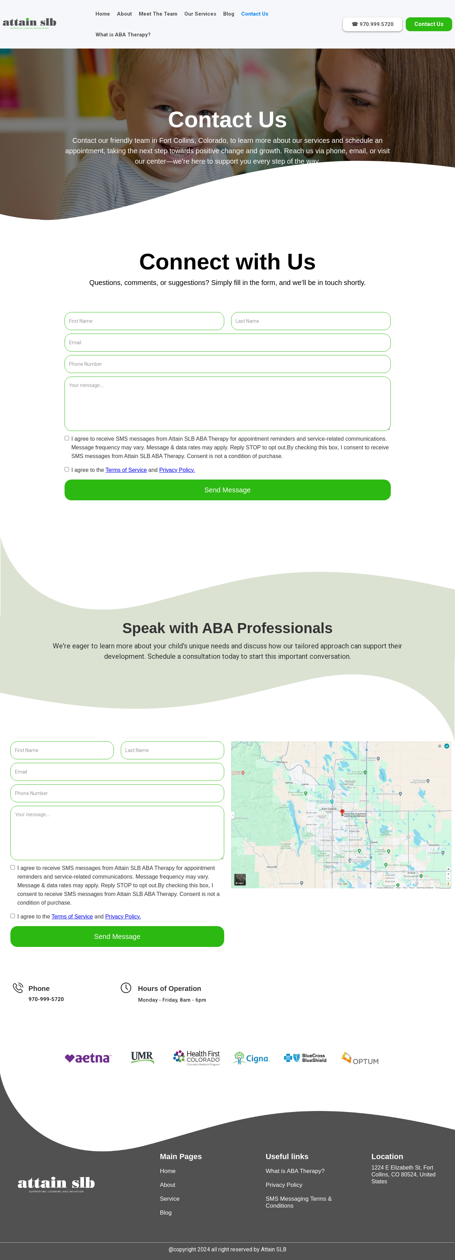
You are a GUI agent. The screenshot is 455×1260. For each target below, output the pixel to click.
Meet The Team (158, 14)
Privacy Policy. (177, 470)
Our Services (200, 14)
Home (102, 14)
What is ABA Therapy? (123, 35)
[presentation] (117, 517)
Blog (228, 14)
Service (170, 1199)
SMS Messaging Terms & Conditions (299, 1202)
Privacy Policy (284, 1185)
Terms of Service (126, 470)
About (124, 14)
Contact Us (254, 14)
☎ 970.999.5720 (373, 24)
